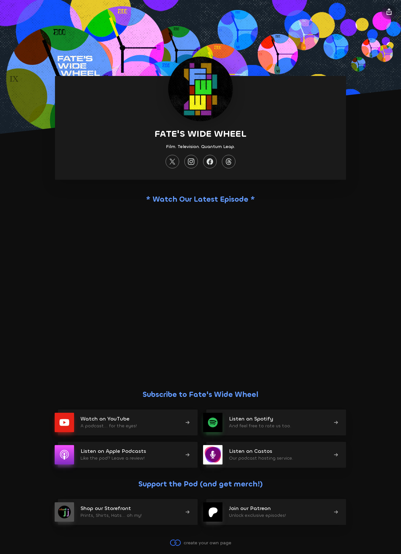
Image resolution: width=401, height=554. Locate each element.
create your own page (200, 542)
